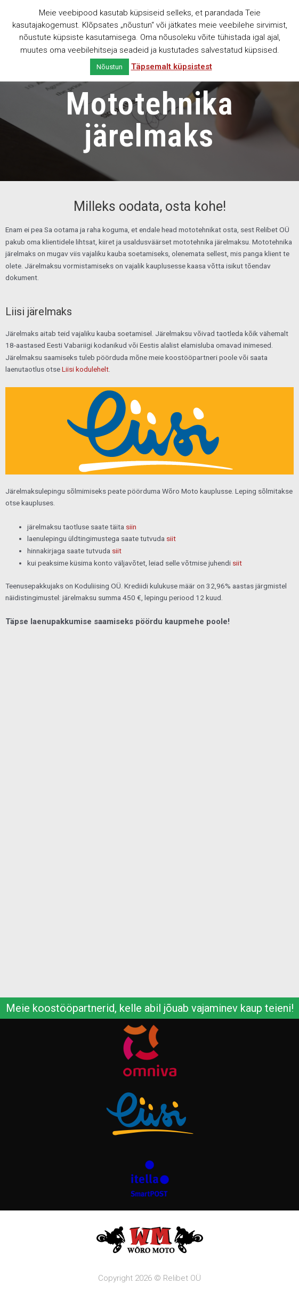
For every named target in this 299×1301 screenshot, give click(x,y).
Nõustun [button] (109, 67)
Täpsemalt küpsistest (171, 66)
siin (131, 526)
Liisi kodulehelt (85, 369)
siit (171, 538)
